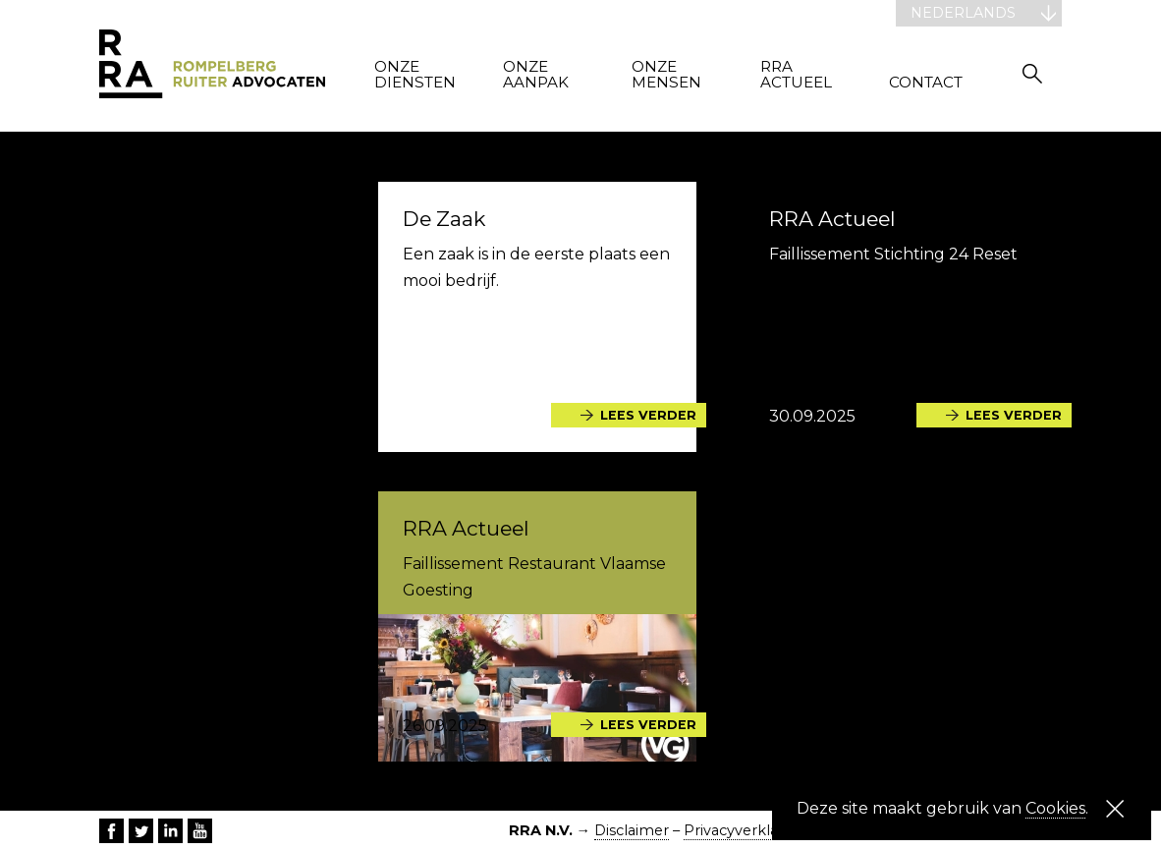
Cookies (1055, 808)
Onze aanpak (536, 75)
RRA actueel (796, 75)
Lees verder (648, 415)
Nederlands (963, 13)
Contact (926, 83)
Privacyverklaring (745, 830)
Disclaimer (631, 830)
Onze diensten (415, 75)
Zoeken (1032, 73)
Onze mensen (666, 75)
